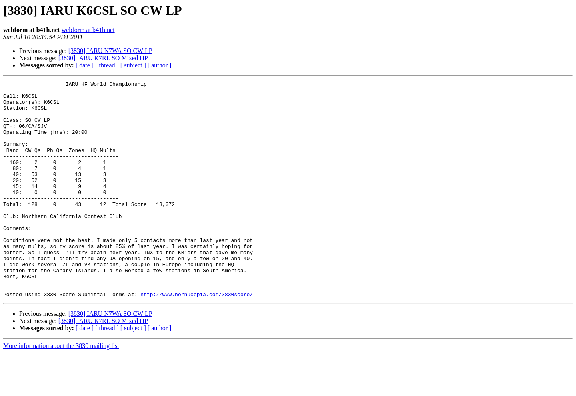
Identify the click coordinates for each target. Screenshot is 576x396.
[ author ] (160, 65)
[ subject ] (133, 65)
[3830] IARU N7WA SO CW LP (110, 50)
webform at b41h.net (88, 29)
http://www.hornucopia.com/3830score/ (196, 337)
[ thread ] (107, 65)
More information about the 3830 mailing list (61, 389)
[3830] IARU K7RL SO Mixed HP (103, 58)
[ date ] (85, 65)
